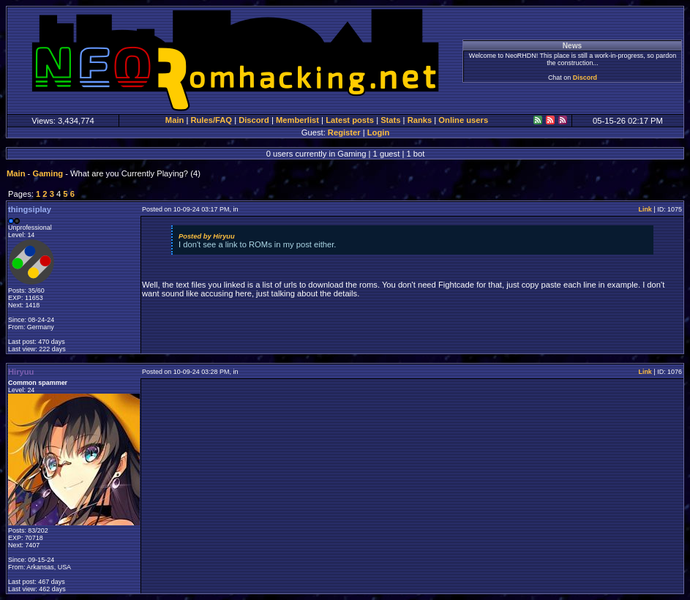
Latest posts (350, 120)
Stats (390, 120)
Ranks (420, 120)
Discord (585, 77)
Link (644, 209)
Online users (463, 120)
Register (344, 132)
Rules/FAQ (211, 120)
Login (378, 132)
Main (174, 120)
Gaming (47, 173)
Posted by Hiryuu (207, 236)
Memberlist (297, 120)
